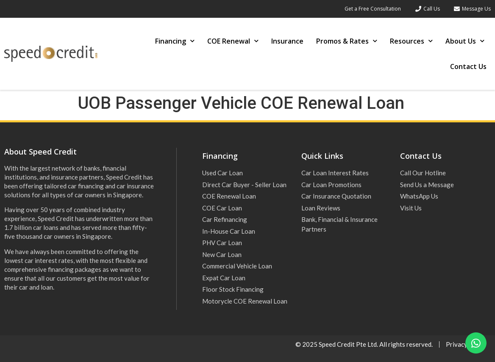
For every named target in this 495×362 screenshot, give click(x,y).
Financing (175, 40)
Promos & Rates (346, 40)
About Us (464, 40)
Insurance (287, 41)
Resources (411, 40)
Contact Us (468, 66)
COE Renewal (233, 40)
